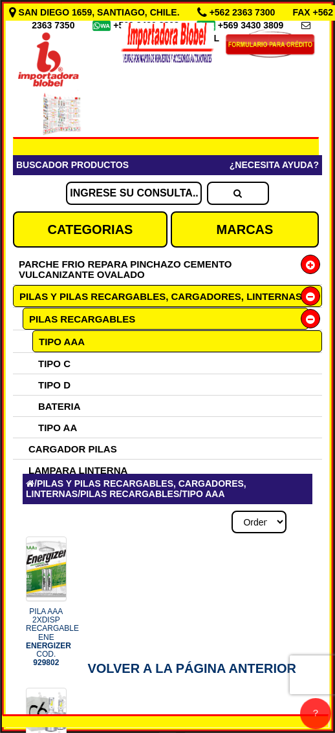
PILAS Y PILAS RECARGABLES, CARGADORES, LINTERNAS (160, 296)
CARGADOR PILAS (72, 448)
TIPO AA (57, 427)
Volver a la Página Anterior (191, 668)
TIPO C (54, 363)
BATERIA (59, 406)
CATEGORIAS (90, 229)
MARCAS (245, 229)
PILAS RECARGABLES (82, 318)
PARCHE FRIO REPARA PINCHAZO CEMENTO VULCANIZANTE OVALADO (125, 269)
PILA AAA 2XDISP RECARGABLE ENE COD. (52, 637)
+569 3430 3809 (252, 25)
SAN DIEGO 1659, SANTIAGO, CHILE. (95, 12)
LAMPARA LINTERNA (77, 470)
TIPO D (54, 384)
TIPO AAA (62, 341)
